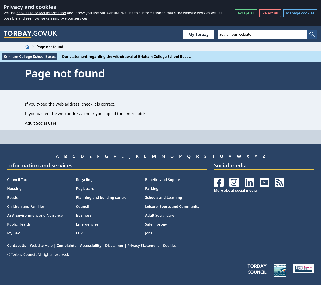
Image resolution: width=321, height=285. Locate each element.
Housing (14, 188)
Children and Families (26, 206)
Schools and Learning (163, 197)
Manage (300, 13)
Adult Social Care (159, 215)
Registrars (85, 188)
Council (82, 206)
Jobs (148, 233)
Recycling (84, 179)
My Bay (13, 233)
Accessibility (90, 245)
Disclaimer (114, 245)
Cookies (170, 245)
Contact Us (16, 245)
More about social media (235, 190)
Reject (270, 13)
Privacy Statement (143, 245)
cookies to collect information (41, 12)
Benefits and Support (163, 179)
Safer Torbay (156, 224)
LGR (79, 233)
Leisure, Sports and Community (172, 206)
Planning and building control (102, 197)
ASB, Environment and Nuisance (35, 215)
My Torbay (198, 34)
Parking (151, 188)
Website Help (41, 245)
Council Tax (17, 179)
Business (83, 215)
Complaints (66, 245)
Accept (246, 13)
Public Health (18, 224)
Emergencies (87, 224)
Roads (12, 197)
